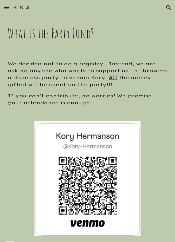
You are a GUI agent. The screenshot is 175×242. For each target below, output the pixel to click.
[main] (87, 33)
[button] (6, 7)
